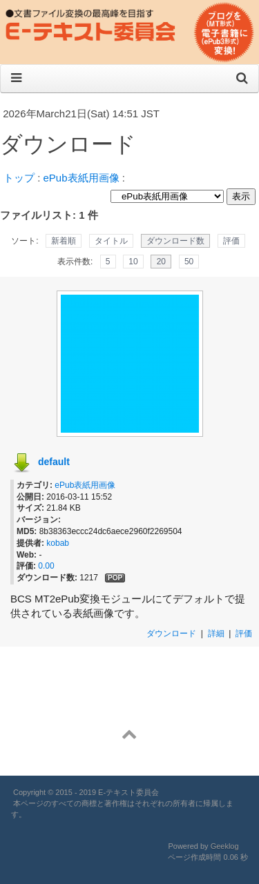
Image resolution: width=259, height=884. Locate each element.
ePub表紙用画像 (81, 178)
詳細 (216, 633)
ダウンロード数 (175, 241)
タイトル (111, 241)
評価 (231, 241)
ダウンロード (171, 633)
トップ (19, 178)
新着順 (63, 241)
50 (188, 261)
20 (161, 261)
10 (132, 261)
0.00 (46, 566)
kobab (57, 543)
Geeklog (225, 846)
